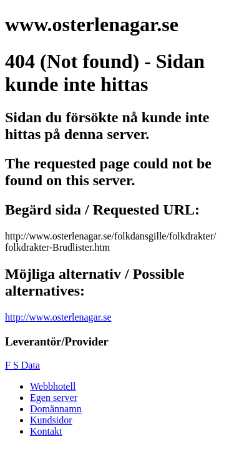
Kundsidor (51, 420)
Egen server (53, 397)
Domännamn (56, 408)
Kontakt (46, 431)
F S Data (22, 365)
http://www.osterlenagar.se (58, 317)
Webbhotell (53, 386)
